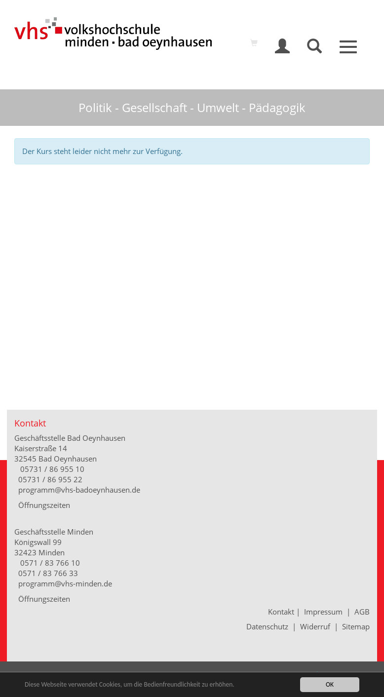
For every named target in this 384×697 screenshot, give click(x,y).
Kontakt (282, 612)
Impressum (323, 612)
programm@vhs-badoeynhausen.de (79, 490)
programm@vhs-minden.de (65, 583)
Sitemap (356, 626)
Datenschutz (267, 626)
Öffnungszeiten (44, 505)
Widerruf (315, 626)
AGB (362, 612)
